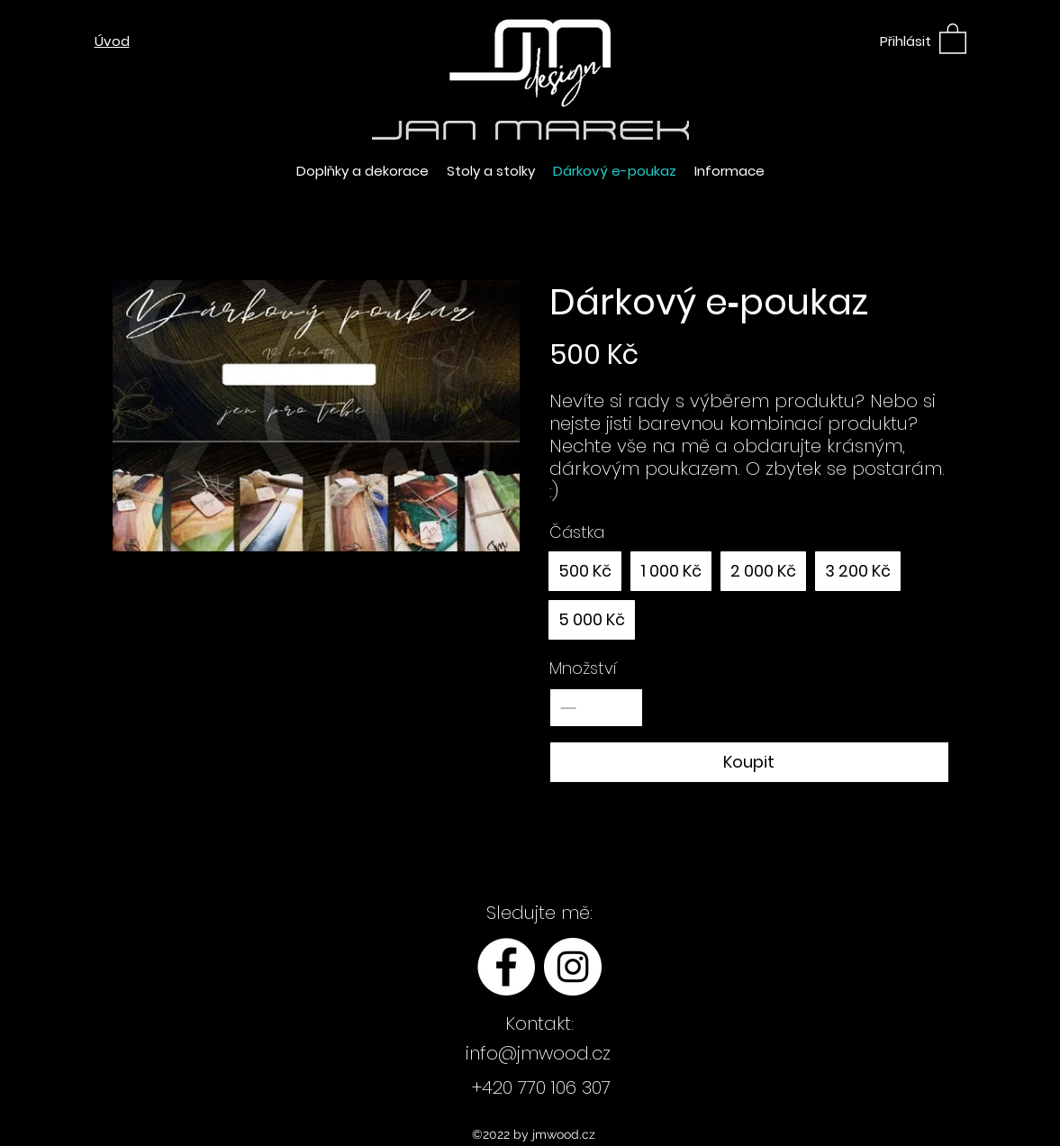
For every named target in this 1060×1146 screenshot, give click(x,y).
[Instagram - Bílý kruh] (573, 967)
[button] (952, 38)
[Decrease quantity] (568, 707)
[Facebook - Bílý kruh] (506, 967)
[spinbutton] (596, 707)
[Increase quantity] (624, 707)
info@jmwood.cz (538, 1053)
